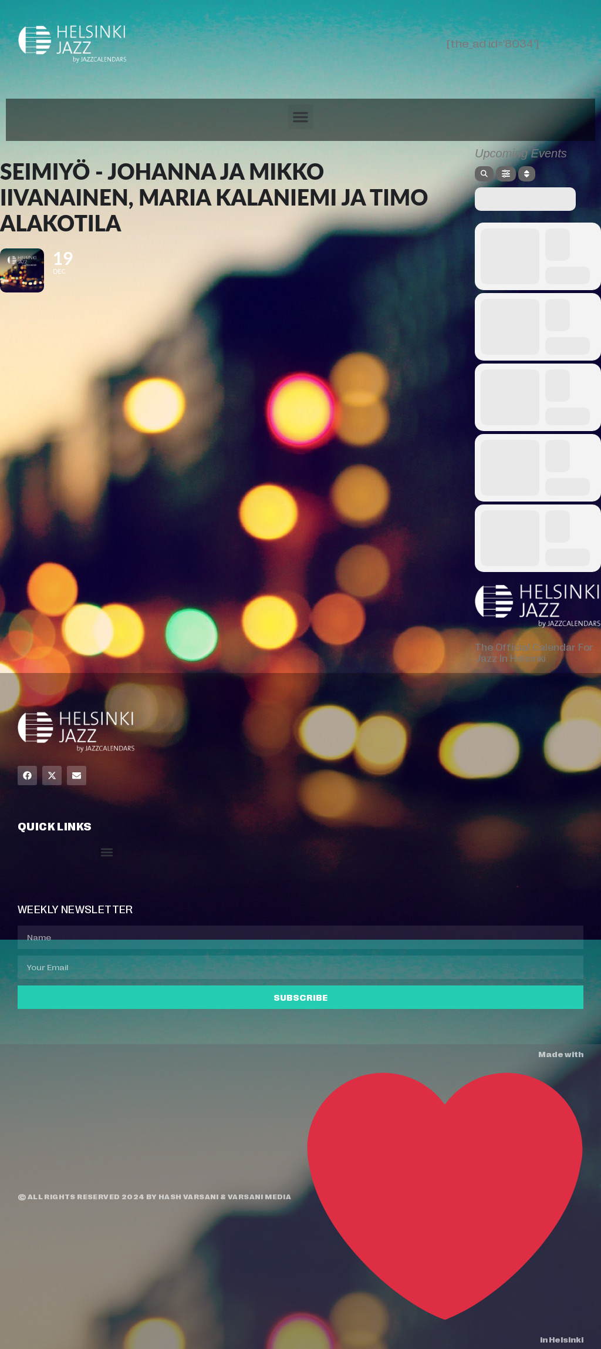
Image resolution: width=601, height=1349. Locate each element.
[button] (300, 117)
